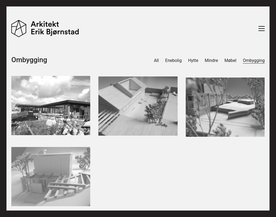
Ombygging (254, 60)
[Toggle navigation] (261, 28)
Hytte (193, 60)
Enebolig (173, 60)
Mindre (211, 60)
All (156, 60)
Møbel (230, 60)
